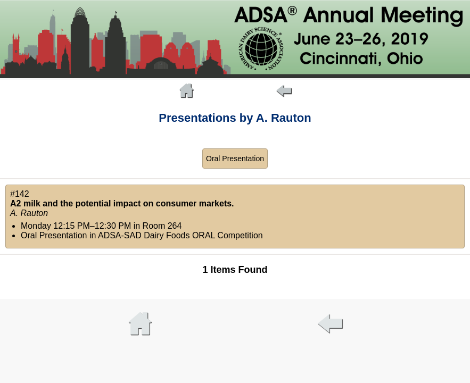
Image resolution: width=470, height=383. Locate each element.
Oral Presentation (235, 158)
